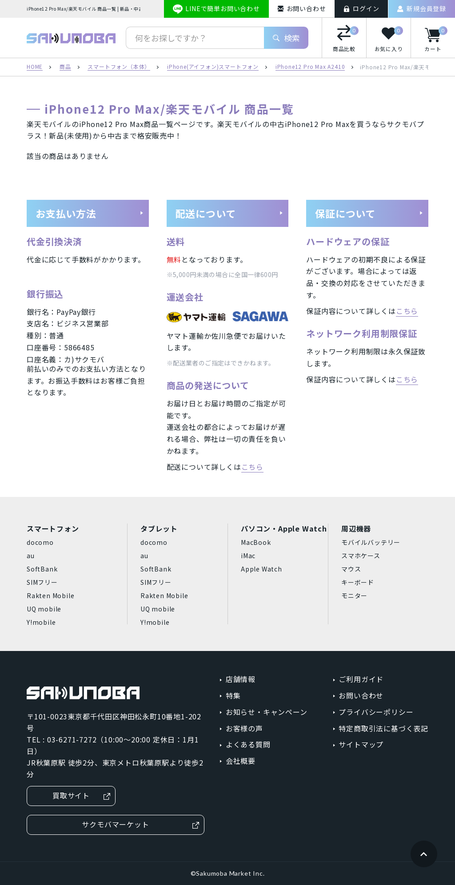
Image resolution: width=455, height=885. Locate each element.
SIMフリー (42, 582)
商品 (65, 67)
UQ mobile (44, 608)
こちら (252, 466)
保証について (369, 213)
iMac (248, 555)
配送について (230, 213)
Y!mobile (41, 622)
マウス (351, 568)
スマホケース (360, 555)
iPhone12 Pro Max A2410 (310, 67)
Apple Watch (261, 568)
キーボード (357, 582)
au (31, 555)
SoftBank (42, 568)
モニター (354, 595)
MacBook (256, 542)
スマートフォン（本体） (119, 67)
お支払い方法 (90, 213)
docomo (40, 542)
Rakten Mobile (50, 595)
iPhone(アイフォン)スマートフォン (213, 67)
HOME (35, 67)
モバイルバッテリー (370, 542)
